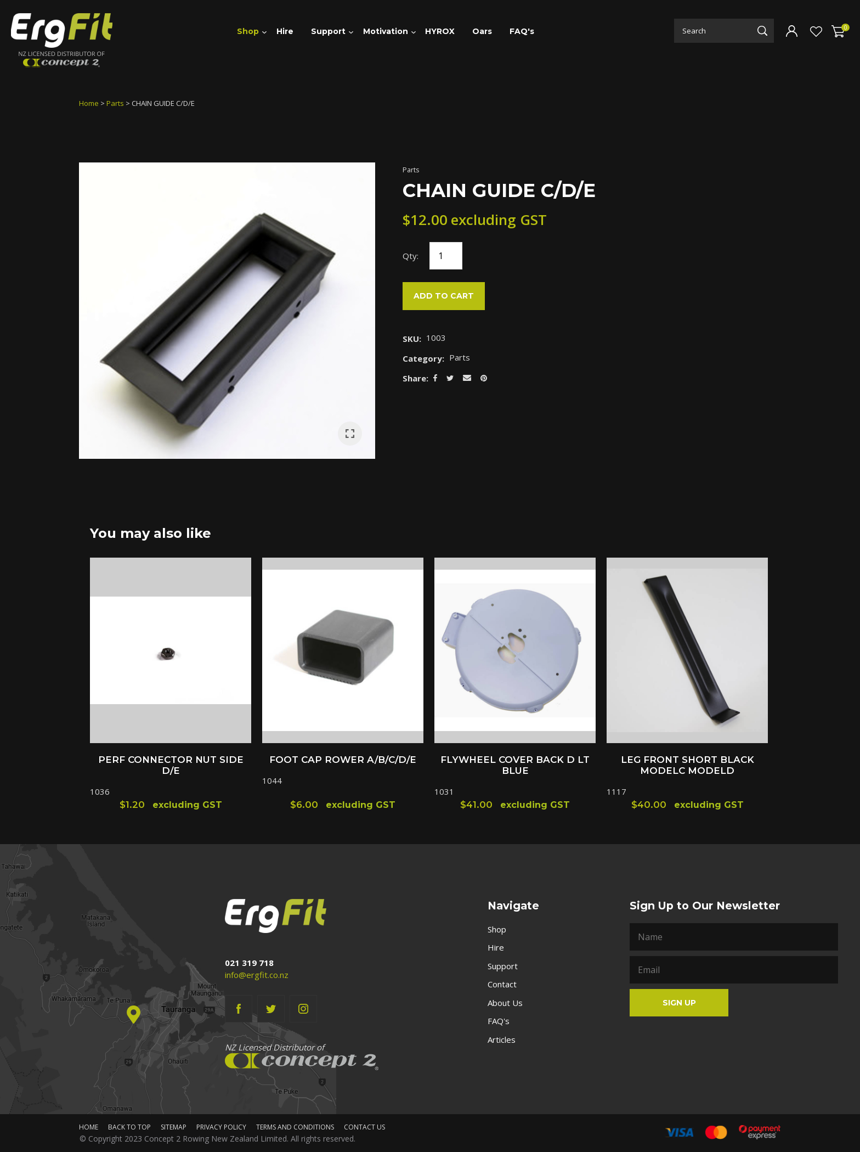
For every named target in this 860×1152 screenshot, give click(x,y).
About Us (505, 1002)
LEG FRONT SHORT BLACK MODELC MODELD (687, 765)
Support (328, 31)
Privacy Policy (221, 1127)
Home (89, 103)
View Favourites (815, 32)
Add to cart (444, 296)
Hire (284, 31)
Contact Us (364, 1127)
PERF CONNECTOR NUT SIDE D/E (171, 765)
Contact (502, 984)
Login (792, 30)
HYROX (440, 31)
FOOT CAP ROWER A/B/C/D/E (342, 759)
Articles (502, 1039)
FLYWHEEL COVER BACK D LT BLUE (515, 765)
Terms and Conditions (295, 1127)
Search (762, 31)
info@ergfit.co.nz (256, 974)
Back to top (129, 1127)
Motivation (385, 31)
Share (414, 378)
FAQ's (522, 31)
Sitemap (173, 1127)
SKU (411, 338)
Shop (248, 31)
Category (422, 358)
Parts (115, 103)
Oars (482, 31)
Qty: (410, 255)
